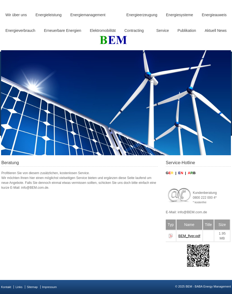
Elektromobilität (103, 30)
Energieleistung (48, 15)
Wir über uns (16, 15)
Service (162, 30)
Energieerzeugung (141, 15)
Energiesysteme (179, 15)
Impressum (49, 287)
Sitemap (32, 287)
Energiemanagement (87, 15)
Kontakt (6, 287)
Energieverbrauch (20, 30)
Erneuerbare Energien (62, 30)
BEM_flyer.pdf (189, 236)
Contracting (134, 30)
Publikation (187, 30)
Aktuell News (216, 30)
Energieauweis (214, 15)
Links (18, 287)
